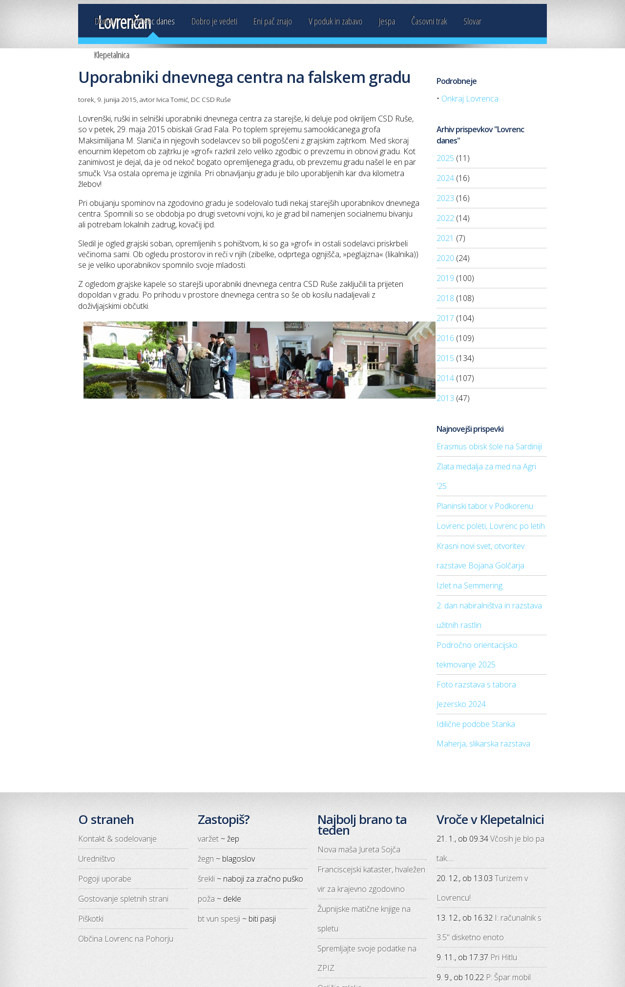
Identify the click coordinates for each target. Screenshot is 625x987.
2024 (445, 178)
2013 (445, 398)
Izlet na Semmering (469, 585)
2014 (445, 378)
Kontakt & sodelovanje (117, 838)
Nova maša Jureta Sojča (358, 849)
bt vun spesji (219, 918)
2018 (445, 298)
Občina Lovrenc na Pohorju (125, 938)
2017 (445, 318)
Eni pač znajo (272, 20)
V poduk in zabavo (335, 20)
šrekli (206, 878)
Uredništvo (96, 858)
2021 (445, 238)
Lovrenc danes (153, 20)
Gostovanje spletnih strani (123, 898)
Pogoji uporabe (104, 878)
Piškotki (91, 918)
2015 (445, 358)
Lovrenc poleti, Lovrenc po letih (491, 526)
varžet (208, 838)
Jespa (387, 20)
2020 (445, 258)
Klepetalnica (112, 54)
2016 (445, 338)
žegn (206, 858)
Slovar (472, 20)
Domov (105, 20)
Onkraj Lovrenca (470, 98)
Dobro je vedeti (214, 20)
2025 (445, 158)
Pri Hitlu (503, 957)
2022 (445, 218)
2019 (445, 278)
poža (206, 898)
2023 (445, 198)
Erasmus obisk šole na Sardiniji (489, 446)
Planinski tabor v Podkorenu (485, 506)
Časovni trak (429, 20)
